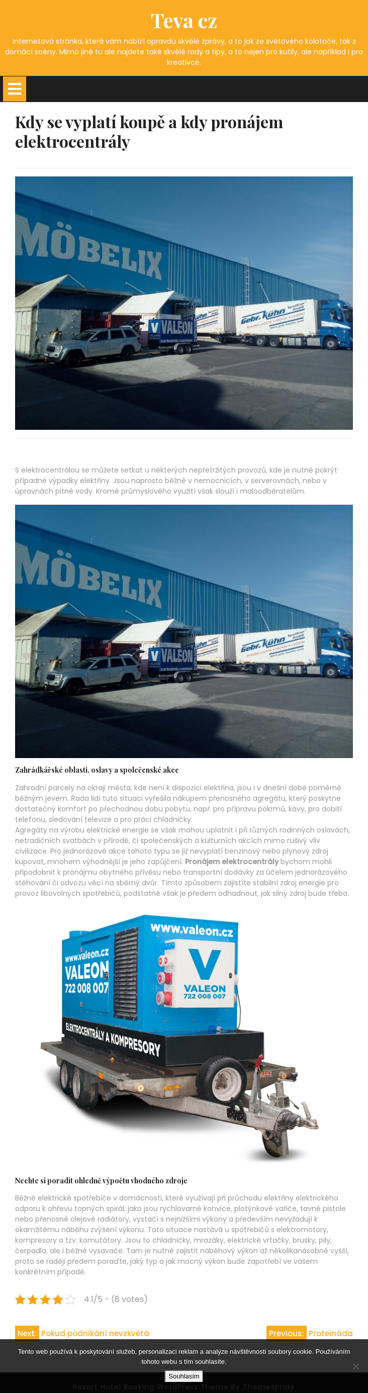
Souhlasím (183, 1376)
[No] (355, 1366)
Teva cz (184, 20)
